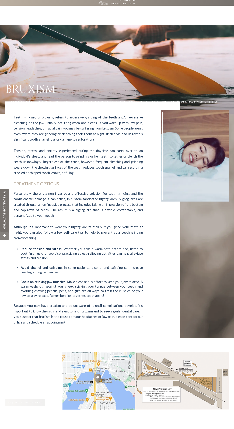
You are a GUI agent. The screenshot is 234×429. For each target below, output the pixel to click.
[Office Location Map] (97, 375)
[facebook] (170, 5)
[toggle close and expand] (4, 235)
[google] (174, 5)
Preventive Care (48, 91)
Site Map (47, 419)
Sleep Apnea (120, 91)
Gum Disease (71, 91)
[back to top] (225, 420)
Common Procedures (20, 91)
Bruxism (136, 91)
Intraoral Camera (157, 91)
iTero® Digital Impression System (195, 91)
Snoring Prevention (95, 91)
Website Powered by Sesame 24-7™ (26, 419)
